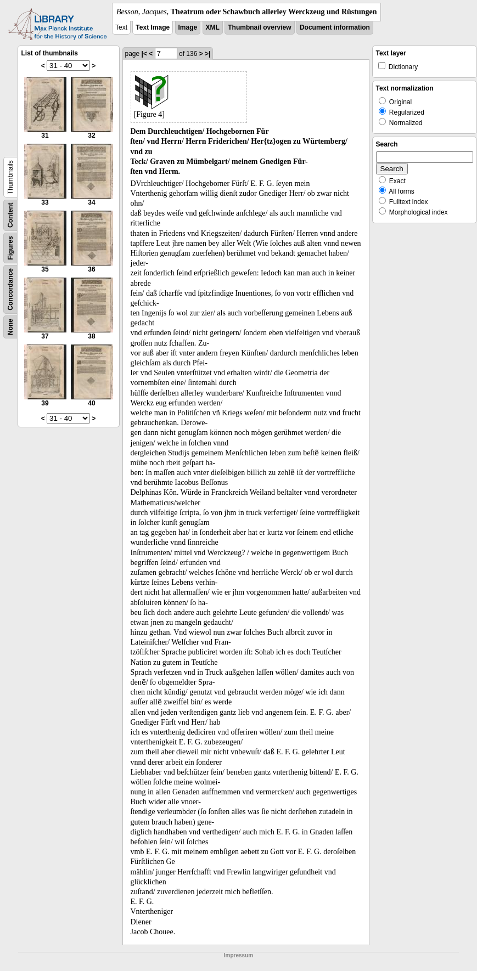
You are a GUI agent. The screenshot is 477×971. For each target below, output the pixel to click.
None (10, 327)
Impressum (238, 955)
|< (144, 54)
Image (188, 27)
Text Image (153, 27)
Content (10, 215)
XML (213, 27)
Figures (10, 247)
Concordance (10, 289)
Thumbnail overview (259, 27)
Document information (335, 27)
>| (207, 54)
